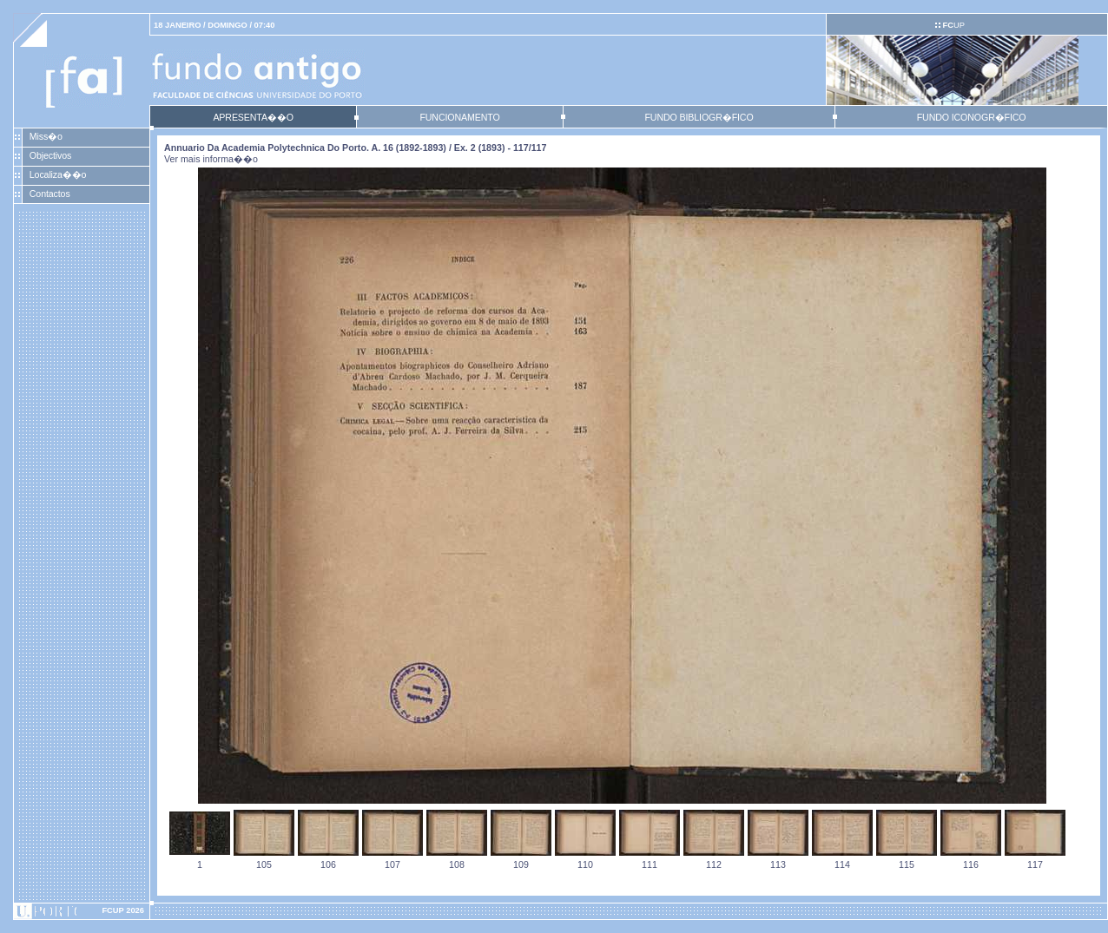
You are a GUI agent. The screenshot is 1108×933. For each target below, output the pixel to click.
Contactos (50, 193)
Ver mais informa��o (211, 159)
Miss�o (46, 136)
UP (953, 25)
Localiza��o (58, 174)
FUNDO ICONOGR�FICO (971, 117)
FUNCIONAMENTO (459, 117)
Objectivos (50, 155)
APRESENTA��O (253, 117)
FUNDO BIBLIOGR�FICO (698, 117)
